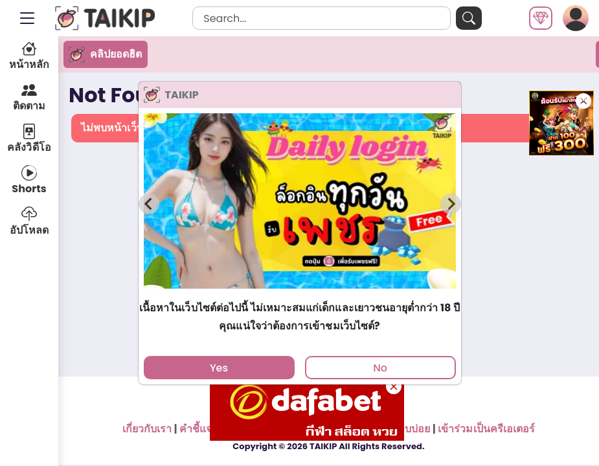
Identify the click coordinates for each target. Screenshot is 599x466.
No (380, 368)
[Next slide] (450, 204)
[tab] (299, 294)
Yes (219, 368)
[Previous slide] (149, 204)
